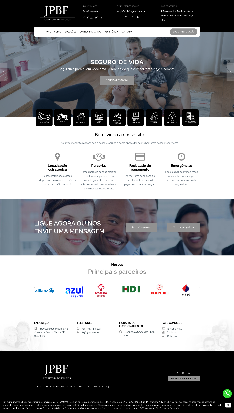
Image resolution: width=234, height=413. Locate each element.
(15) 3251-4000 (93, 11)
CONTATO (126, 32)
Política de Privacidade (170, 408)
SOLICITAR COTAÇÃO (183, 32)
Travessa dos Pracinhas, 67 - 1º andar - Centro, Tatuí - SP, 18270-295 (177, 15)
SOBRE (57, 32)
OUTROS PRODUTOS (90, 32)
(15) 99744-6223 (94, 17)
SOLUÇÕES (70, 32)
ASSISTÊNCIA (111, 32)
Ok (228, 405)
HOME (48, 32)
